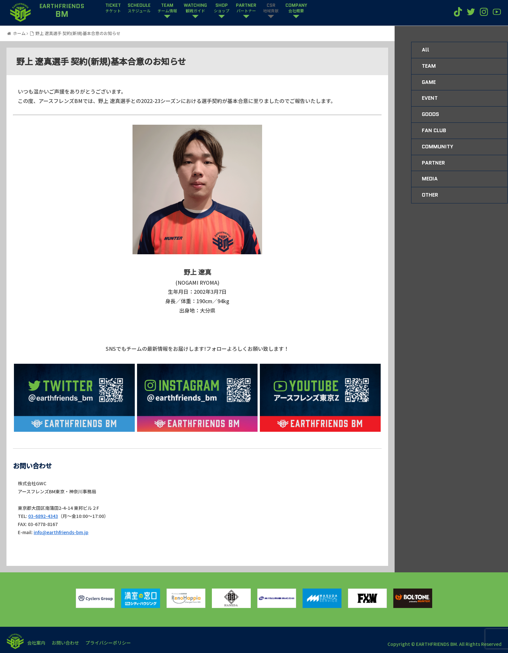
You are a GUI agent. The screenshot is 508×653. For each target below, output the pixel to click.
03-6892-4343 (43, 516)
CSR (271, 8)
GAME (429, 82)
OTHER (430, 195)
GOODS (430, 114)
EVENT (430, 98)
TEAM (167, 8)
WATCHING (195, 8)
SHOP (221, 8)
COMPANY (296, 8)
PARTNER (246, 8)
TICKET (113, 8)
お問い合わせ (65, 642)
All (425, 49)
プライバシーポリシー (108, 642)
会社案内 (36, 642)
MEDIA (430, 178)
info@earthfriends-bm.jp (61, 532)
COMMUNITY (437, 146)
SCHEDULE (139, 8)
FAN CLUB (434, 130)
